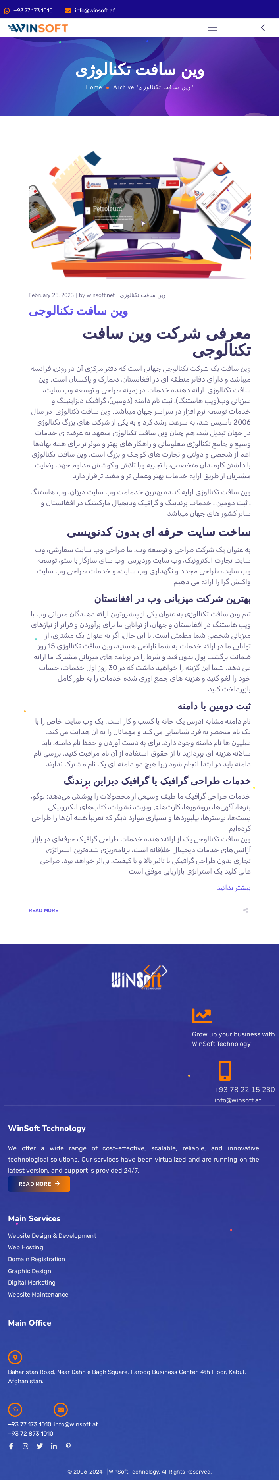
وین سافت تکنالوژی (143, 295)
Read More (44, 910)
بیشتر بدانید (233, 887)
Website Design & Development (52, 1235)
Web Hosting (25, 1247)
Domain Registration (36, 1259)
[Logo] (38, 28)
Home (93, 87)
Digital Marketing (32, 1282)
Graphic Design (29, 1271)
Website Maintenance (38, 1294)
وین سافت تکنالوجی (78, 311)
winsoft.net (101, 295)
